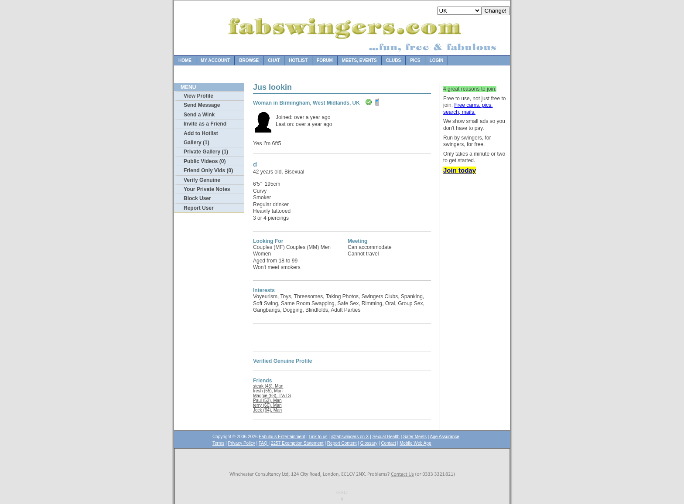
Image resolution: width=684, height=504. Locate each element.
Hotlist (298, 60)
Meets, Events (359, 60)
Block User (197, 198)
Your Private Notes (207, 189)
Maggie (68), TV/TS (272, 395)
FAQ (264, 443)
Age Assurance (444, 436)
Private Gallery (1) (206, 152)
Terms (218, 443)
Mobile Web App (415, 443)
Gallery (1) (196, 143)
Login (437, 60)
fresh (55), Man (268, 390)
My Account (215, 60)
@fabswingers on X (350, 436)
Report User (199, 208)
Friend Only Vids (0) (208, 170)
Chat (274, 60)
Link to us (318, 436)
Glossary (368, 443)
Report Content (342, 443)
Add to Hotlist (201, 133)
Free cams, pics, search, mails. (467, 108)
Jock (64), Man (267, 410)
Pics (415, 60)
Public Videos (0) (205, 161)
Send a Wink (199, 115)
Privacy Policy (241, 443)
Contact (388, 443)
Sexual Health (386, 436)
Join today (459, 170)
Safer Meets (415, 436)
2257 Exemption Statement (297, 443)
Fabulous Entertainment (282, 436)
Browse (249, 60)
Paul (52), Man (267, 400)
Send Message (202, 105)
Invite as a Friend (205, 124)
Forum (325, 60)
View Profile (198, 96)
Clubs (393, 60)
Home (185, 60)
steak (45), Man (268, 386)
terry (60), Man (267, 405)
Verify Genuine (202, 180)
